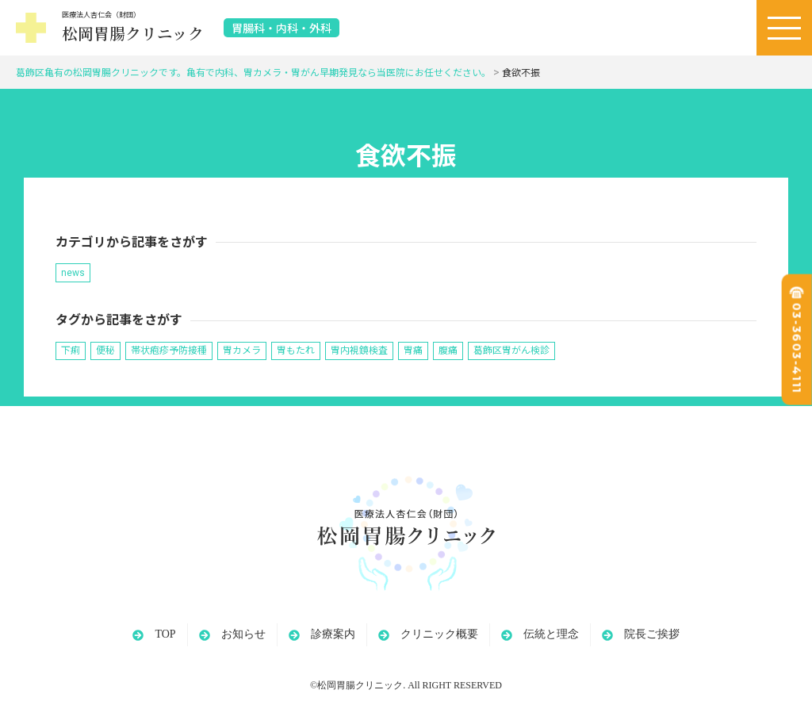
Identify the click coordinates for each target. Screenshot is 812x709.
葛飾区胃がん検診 (511, 350)
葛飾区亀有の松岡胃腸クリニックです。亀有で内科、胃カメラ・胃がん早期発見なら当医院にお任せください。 (253, 73)
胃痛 (413, 350)
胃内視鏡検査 (359, 350)
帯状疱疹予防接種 (169, 350)
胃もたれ (296, 350)
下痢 (70, 350)
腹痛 (448, 350)
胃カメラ (242, 350)
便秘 (105, 350)
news (73, 272)
